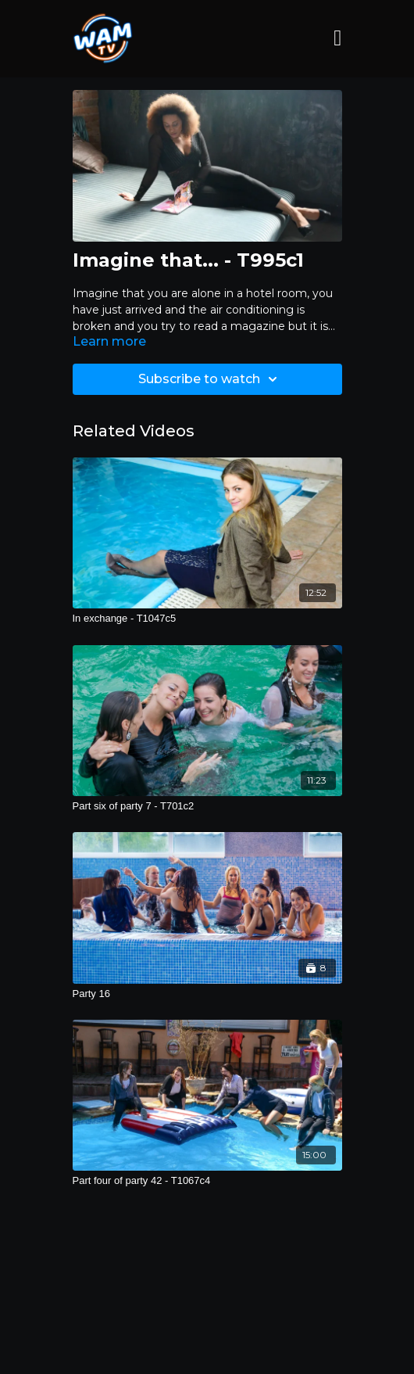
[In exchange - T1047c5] (207, 618)
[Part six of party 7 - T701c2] (207, 806)
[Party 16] (207, 994)
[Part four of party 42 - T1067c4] (207, 1181)
